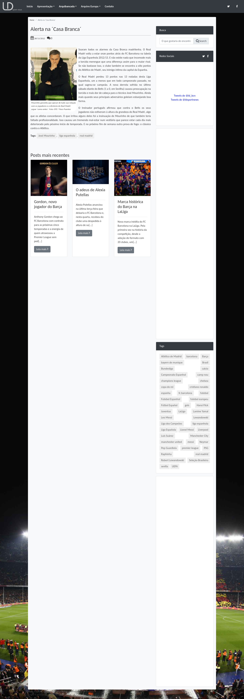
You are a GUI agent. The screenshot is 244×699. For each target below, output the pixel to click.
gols (187, 405)
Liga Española (168, 429)
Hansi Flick (202, 405)
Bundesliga (167, 368)
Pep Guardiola (169, 448)
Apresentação (45, 6)
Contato (109, 6)
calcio (205, 368)
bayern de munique (171, 362)
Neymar (204, 441)
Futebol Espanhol (170, 399)
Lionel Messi (187, 429)
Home (32, 20)
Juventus (166, 411)
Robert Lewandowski (172, 460)
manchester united (171, 441)
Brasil (205, 362)
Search (201, 41)
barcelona (191, 356)
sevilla (164, 466)
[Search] (176, 41)
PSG (206, 448)
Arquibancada (67, 6)
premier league (190, 448)
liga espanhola (67, 135)
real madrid (86, 135)
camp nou (202, 374)
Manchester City (199, 435)
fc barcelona (185, 393)
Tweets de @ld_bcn (184, 95)
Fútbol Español (169, 405)
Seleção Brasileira (198, 460)
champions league (171, 380)
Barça (205, 356)
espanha (165, 393)
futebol (204, 393)
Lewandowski (201, 417)
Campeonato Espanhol (173, 374)
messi (191, 441)
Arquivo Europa (89, 6)
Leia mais (42, 249)
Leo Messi (166, 417)
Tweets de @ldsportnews (185, 99)
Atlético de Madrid (171, 356)
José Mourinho (46, 135)
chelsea (204, 380)
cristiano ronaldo (199, 387)
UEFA (175, 466)
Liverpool (203, 429)
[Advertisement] (90, 305)
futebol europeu (199, 399)
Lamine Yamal (200, 411)
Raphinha (166, 454)
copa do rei (167, 387)
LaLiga (182, 411)
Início (30, 6)
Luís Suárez (167, 435)
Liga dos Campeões (171, 423)
